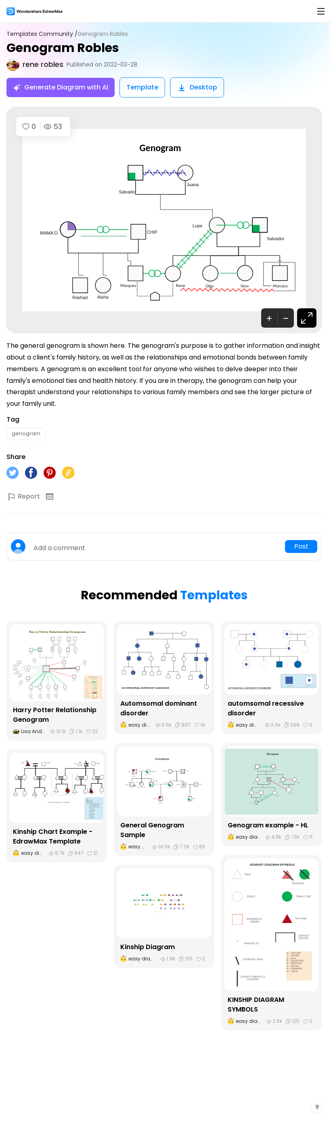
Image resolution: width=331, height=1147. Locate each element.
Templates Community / (42, 34)
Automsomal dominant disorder (158, 708)
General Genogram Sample (152, 830)
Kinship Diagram (147, 947)
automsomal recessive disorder (266, 708)
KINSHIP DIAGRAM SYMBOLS (256, 1004)
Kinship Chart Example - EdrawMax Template (52, 836)
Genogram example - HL (268, 825)
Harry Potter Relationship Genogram (54, 714)
